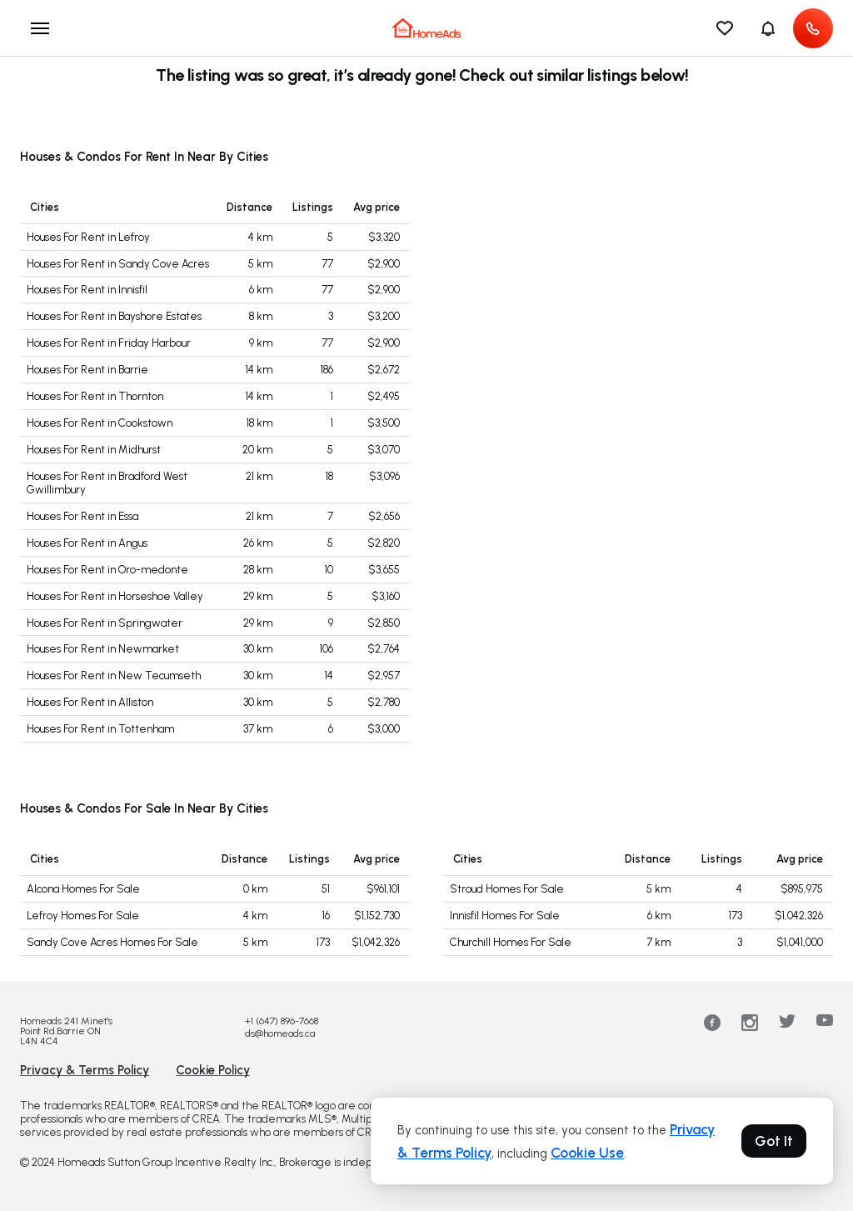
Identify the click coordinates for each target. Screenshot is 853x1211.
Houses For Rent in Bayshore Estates (114, 316)
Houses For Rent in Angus (87, 543)
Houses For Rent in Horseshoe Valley (115, 596)
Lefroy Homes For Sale (83, 915)
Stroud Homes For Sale (507, 889)
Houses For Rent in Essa (82, 516)
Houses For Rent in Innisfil (87, 289)
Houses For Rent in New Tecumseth (114, 675)
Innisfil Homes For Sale (505, 915)
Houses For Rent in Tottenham (100, 729)
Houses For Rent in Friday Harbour (109, 343)
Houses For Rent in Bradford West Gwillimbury (107, 483)
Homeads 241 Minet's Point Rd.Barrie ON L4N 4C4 (66, 1031)
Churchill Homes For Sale (510, 942)
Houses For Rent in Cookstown (99, 423)
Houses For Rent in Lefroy (88, 237)
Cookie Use (587, 1152)
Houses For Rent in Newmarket (103, 649)
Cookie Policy (213, 1070)
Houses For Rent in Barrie (87, 369)
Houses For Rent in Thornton (95, 396)
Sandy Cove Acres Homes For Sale (112, 942)
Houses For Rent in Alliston (90, 702)
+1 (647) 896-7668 (281, 1021)
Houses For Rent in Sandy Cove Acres (118, 264)
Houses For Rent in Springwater (104, 623)
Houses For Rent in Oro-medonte (107, 569)
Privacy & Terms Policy (84, 1070)
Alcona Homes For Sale (83, 889)
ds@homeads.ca (280, 1033)
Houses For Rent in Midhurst (94, 449)
